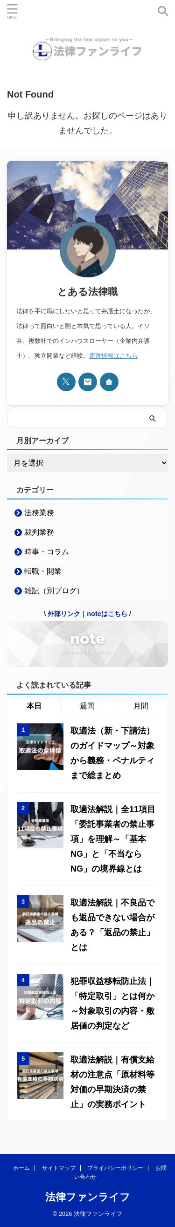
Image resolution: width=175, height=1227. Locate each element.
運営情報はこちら (113, 355)
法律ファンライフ (87, 1197)
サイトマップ (59, 1168)
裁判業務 (39, 532)
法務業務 (39, 513)
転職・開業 (43, 571)
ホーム (21, 1168)
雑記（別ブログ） (54, 591)
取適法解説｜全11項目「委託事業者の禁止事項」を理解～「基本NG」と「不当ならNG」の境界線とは (112, 839)
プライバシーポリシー (115, 1168)
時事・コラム (46, 552)
